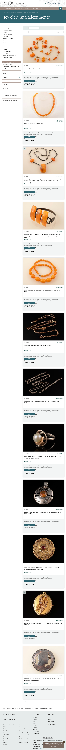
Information (27, 8)
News (49, 717)
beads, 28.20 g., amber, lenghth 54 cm (33, 123)
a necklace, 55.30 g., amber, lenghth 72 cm (34, 68)
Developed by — (38, 748)
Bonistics (5, 45)
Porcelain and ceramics (8, 34)
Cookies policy (36, 733)
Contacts (35, 727)
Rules (41, 8)
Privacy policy (36, 731)
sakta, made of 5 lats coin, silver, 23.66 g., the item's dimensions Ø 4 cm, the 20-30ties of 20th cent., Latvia (42, 679)
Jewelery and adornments (8, 62)
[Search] (45, 3)
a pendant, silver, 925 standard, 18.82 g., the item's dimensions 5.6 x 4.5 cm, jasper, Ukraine (42, 512)
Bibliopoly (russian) (7, 51)
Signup (54, 3)
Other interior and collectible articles (11, 66)
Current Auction (9, 8)
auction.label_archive (11, 12)
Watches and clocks (7, 64)
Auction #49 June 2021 (21, 12)
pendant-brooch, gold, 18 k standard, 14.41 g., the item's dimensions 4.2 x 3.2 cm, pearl (43, 623)
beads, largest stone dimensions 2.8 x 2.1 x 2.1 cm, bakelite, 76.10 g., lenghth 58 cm (43, 290)
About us (51, 714)
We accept (35, 8)
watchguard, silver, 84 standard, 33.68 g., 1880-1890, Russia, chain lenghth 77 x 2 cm (43, 401)
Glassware (5, 36)
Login (50, 3)
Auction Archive (19, 8)
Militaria (5, 49)
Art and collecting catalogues (9, 55)
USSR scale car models (8, 68)
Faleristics (5, 47)
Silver (4, 40)
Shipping (35, 725)
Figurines (5, 32)
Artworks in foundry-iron (8, 38)
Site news (35, 719)
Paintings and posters (7, 30)
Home (5, 12)
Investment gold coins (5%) (9, 28)
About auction (51, 721)
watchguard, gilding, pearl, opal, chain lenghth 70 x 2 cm (37, 345)
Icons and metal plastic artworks (10, 59)
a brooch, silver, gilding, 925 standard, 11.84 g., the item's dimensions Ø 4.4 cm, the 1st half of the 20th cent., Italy (42, 568)
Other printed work (7, 57)
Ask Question (59, 65)
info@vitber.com (36, 746)
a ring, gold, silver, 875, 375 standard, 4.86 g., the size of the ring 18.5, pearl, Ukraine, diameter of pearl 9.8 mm (42, 457)
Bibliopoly (5, 53)
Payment (35, 723)
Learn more (53, 746)
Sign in (29, 81)
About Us (35, 729)
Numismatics (6, 42)
